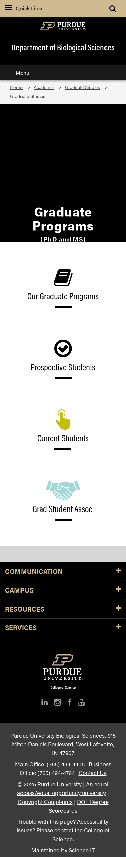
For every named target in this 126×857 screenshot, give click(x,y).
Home (16, 87)
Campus (63, 590)
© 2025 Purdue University (50, 784)
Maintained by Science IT (63, 850)
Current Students (63, 429)
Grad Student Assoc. (63, 500)
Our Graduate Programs (63, 288)
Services (63, 628)
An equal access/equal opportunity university (62, 788)
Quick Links (24, 8)
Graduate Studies (82, 87)
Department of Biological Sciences (63, 47)
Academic (44, 87)
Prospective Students (63, 358)
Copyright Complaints (45, 801)
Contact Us (93, 772)
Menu (17, 72)
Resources (63, 609)
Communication (63, 571)
